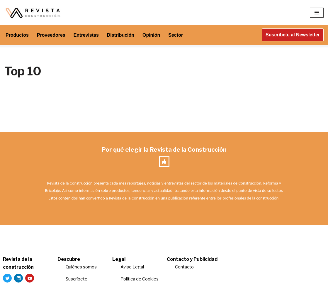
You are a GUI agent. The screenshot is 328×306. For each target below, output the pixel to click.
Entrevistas (86, 35)
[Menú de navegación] (317, 13)
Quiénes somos (81, 267)
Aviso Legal (132, 267)
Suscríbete (77, 279)
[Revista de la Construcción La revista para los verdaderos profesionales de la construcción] (33, 12)
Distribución (120, 35)
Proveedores (51, 35)
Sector (176, 35)
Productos (17, 35)
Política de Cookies (139, 279)
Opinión (151, 35)
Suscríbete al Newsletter (293, 34)
